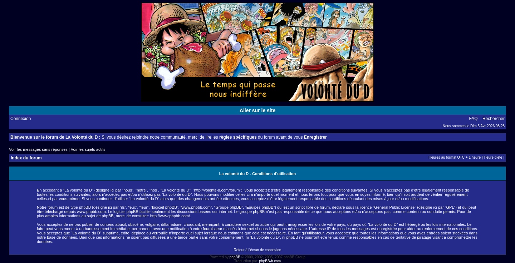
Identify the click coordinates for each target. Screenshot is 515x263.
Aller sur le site (257, 110)
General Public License (394, 207)
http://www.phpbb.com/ (170, 216)
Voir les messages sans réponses (38, 149)
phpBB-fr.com (270, 261)
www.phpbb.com (91, 211)
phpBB (235, 257)
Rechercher (493, 118)
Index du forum (26, 157)
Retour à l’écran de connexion (257, 250)
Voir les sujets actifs (88, 149)
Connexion (20, 118)
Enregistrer (315, 137)
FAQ (473, 118)
